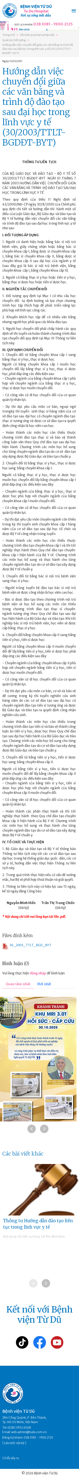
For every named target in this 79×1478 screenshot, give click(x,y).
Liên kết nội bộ (14, 1443)
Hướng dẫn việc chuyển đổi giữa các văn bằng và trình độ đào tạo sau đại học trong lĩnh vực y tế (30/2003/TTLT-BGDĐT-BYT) (37, 49)
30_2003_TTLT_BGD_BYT (26, 946)
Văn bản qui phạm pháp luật (37, 35)
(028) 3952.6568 (19, 1427)
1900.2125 (63, 24)
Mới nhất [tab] (44, 984)
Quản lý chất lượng (14, 40)
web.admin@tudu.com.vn (29, 1432)
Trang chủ (8, 35)
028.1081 (41, 24)
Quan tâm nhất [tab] (18, 984)
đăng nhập (38, 973)
